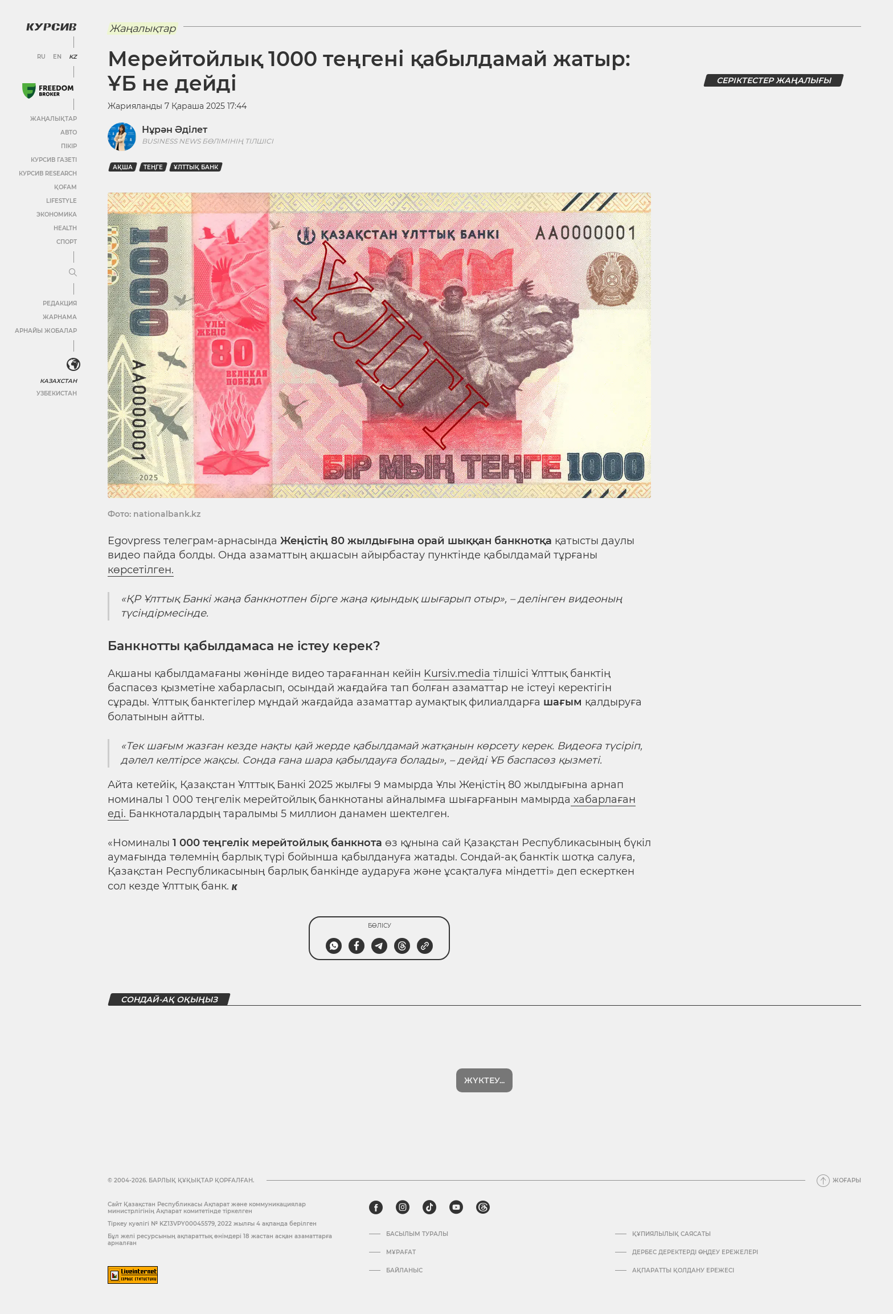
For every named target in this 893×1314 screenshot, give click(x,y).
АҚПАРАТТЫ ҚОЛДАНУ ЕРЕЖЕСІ (683, 1270)
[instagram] (402, 1207)
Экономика (56, 214)
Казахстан (58, 381)
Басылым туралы (417, 1234)
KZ (73, 57)
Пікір (69, 146)
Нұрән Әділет (174, 129)
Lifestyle (61, 201)
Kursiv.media (458, 673)
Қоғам (65, 187)
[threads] (483, 1207)
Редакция (60, 303)
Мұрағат (401, 1252)
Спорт (66, 242)
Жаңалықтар (53, 119)
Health (65, 228)
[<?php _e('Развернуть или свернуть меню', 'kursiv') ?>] (73, 364)
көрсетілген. (141, 570)
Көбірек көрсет (485, 1080)
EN (57, 57)
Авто (68, 132)
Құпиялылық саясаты (671, 1234)
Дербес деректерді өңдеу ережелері (695, 1252)
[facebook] (376, 1207)
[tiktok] (429, 1207)
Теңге (153, 167)
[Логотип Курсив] (51, 27)
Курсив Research (48, 173)
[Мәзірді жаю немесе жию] (73, 273)
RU (41, 57)
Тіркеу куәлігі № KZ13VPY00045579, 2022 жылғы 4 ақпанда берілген (212, 1223)
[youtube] (456, 1207)
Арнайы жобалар (46, 330)
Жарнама (60, 317)
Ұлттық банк (196, 167)
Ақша (123, 167)
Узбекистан (56, 393)
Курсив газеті (54, 160)
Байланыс (404, 1270)
